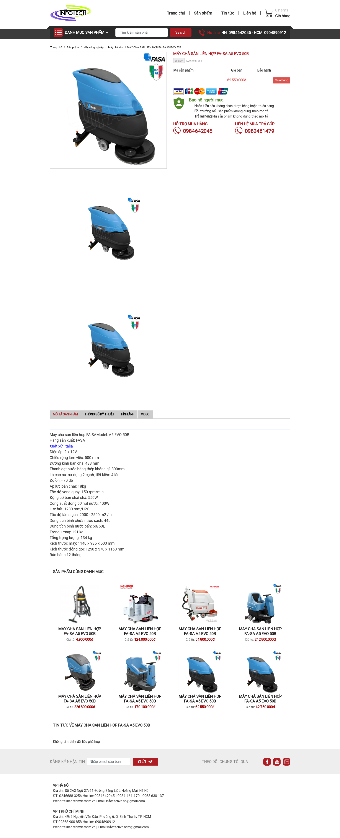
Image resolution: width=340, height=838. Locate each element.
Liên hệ (249, 13)
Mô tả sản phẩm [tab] (65, 414)
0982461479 (254, 131)
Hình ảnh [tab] (127, 414)
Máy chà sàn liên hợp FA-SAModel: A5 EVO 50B (89, 435)
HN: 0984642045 (236, 32)
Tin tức (227, 13)
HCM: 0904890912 (270, 32)
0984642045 (192, 131)
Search (180, 32)
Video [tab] (145, 414)
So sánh (179, 60)
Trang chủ (176, 13)
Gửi (145, 761)
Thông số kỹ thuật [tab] (99, 414)
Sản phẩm (203, 13)
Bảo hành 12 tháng (66, 555)
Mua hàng (281, 80)
